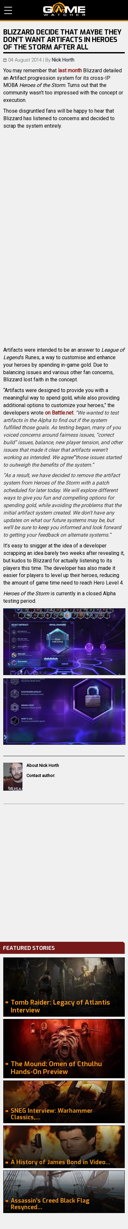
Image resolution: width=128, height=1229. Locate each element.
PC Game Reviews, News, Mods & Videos (64, 9)
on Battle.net (59, 413)
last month (70, 70)
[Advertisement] (64, 871)
